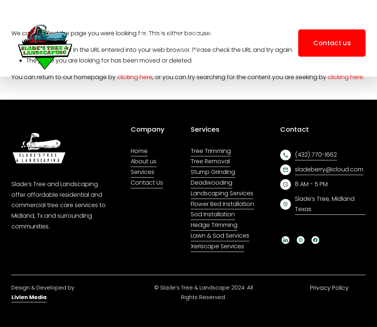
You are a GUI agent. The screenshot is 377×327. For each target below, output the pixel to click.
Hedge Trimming (214, 225)
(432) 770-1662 (316, 154)
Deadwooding (211, 182)
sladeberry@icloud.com (329, 169)
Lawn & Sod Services (220, 235)
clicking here (134, 77)
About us (143, 161)
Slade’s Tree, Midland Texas (325, 204)
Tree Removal (210, 161)
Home (151, 35)
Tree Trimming (211, 151)
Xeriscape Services (217, 246)
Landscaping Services (222, 193)
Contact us (332, 43)
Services (142, 172)
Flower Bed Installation (222, 204)
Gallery (189, 50)
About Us (184, 35)
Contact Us (147, 182)
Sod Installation (213, 214)
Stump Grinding (213, 172)
